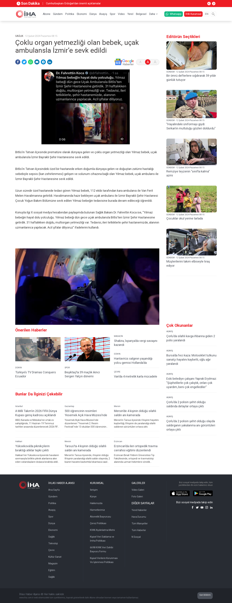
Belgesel (141, 14)
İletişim (94, 489)
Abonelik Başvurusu (100, 516)
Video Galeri (138, 489)
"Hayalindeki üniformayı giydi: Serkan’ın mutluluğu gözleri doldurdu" (191, 126)
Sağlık (51, 536)
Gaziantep (69, 406)
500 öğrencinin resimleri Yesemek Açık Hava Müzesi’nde (86, 413)
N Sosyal (136, 537)
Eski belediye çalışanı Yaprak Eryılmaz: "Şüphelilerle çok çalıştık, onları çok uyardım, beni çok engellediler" (191, 383)
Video (121, 14)
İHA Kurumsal (193, 14)
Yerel (130, 14)
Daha (152, 14)
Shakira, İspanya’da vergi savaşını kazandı (135, 343)
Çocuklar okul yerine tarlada (184, 218)
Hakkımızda (96, 503)
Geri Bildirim (205, 595)
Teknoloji (53, 543)
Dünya (93, 14)
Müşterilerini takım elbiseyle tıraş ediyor (188, 263)
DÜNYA (18, 367)
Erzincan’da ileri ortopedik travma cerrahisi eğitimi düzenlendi (135, 448)
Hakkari (18, 441)
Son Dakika (28, 3)
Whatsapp (173, 14)
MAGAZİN (118, 336)
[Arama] (213, 14)
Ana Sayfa (54, 489)
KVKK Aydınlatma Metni (102, 530)
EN (206, 14)
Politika (69, 14)
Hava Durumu (139, 516)
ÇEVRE (117, 372)
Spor (112, 14)
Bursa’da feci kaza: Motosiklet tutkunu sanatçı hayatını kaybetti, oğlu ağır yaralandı (191, 359)
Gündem (58, 14)
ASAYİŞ (169, 331)
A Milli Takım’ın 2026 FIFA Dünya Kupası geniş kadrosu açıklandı (36, 413)
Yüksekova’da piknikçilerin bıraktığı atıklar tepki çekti (32, 448)
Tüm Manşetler (140, 523)
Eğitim (51, 570)
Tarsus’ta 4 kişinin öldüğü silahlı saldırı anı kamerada (85, 448)
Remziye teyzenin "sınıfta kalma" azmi (188, 173)
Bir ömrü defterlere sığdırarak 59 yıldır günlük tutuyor (191, 78)
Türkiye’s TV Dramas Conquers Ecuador (35, 374)
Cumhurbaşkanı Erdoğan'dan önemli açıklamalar (73, 3)
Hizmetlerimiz (97, 510)
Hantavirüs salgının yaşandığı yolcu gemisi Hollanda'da (133, 360)
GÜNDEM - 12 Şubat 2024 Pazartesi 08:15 (185, 72)
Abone (46, 14)
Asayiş (103, 14)
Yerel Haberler (139, 510)
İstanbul (19, 406)
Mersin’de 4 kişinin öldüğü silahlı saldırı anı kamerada (135, 413)
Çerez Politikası (98, 523)
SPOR (67, 367)
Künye (93, 496)
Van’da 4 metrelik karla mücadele (135, 376)
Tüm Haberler (139, 530)
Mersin (117, 406)
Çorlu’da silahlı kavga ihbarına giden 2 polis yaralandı (190, 338)
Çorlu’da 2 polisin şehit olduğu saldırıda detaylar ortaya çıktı (186, 404)
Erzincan (118, 441)
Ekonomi (82, 14)
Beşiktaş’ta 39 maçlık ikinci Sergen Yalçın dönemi (82, 374)
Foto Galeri (137, 496)
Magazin (53, 563)
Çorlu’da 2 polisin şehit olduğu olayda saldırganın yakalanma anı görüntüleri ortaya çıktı (190, 425)
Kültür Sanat (54, 556)
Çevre (51, 550)
